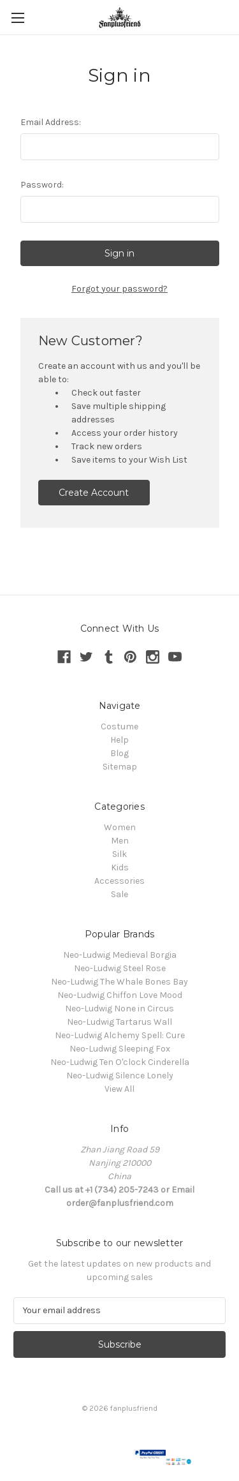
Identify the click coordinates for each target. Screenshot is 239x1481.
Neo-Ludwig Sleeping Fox (119, 1048)
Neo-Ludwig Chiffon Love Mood (119, 995)
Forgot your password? (119, 288)
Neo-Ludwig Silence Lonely (119, 1075)
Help (119, 739)
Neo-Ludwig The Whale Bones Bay (119, 981)
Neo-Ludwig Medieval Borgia (120, 954)
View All (119, 1088)
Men (120, 840)
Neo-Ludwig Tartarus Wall (119, 1021)
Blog (119, 753)
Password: (42, 184)
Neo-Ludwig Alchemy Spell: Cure (120, 1035)
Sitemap (120, 766)
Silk (119, 854)
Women (120, 827)
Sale (119, 894)
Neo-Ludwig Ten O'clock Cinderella (119, 1062)
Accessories (119, 880)
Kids (120, 867)
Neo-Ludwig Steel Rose (120, 968)
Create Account (94, 492)
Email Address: (50, 122)
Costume (119, 726)
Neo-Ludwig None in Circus (119, 1008)
